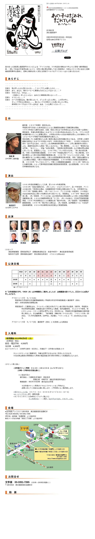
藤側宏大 (34, 243)
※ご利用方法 (34, 399)
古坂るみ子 (57, 231)
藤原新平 (12, 205)
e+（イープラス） (21, 394)
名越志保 (67, 231)
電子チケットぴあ (21, 392)
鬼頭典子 (78, 231)
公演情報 (52, 3)
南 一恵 (45, 231)
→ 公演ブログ (60, 51)
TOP (47, 3)
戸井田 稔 (13, 243)
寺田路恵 (13, 231)
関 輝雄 (23, 243)
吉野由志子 (35, 231)
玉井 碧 (23, 231)
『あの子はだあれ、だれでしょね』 (60, 399)
